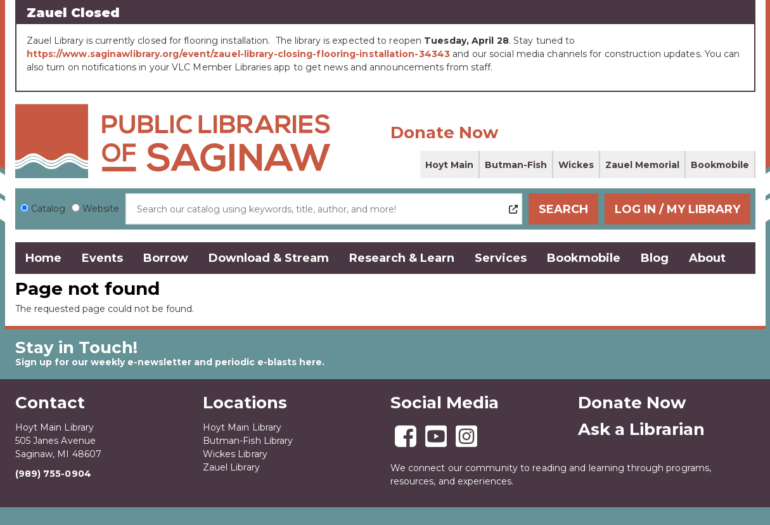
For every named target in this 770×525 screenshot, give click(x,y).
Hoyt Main (449, 165)
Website (100, 208)
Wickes (576, 165)
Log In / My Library (677, 209)
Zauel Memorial (642, 165)
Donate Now (444, 132)
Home (43, 258)
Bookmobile (720, 165)
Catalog (48, 208)
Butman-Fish (516, 165)
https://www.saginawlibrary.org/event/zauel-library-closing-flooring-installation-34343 (239, 54)
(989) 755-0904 (53, 473)
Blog (655, 258)
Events (102, 258)
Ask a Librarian (641, 429)
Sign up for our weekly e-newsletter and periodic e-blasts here (168, 362)
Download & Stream (269, 258)
